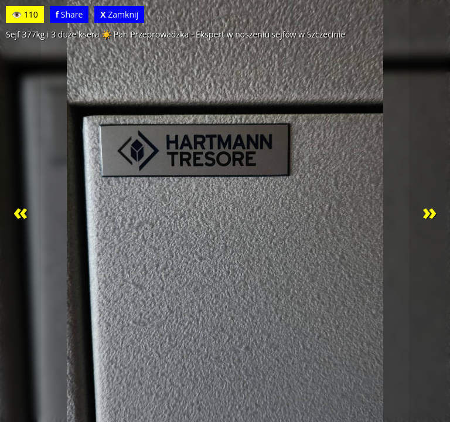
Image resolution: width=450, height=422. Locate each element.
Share (69, 14)
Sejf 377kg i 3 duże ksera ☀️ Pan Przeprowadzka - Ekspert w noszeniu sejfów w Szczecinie (175, 34)
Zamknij (119, 14)
